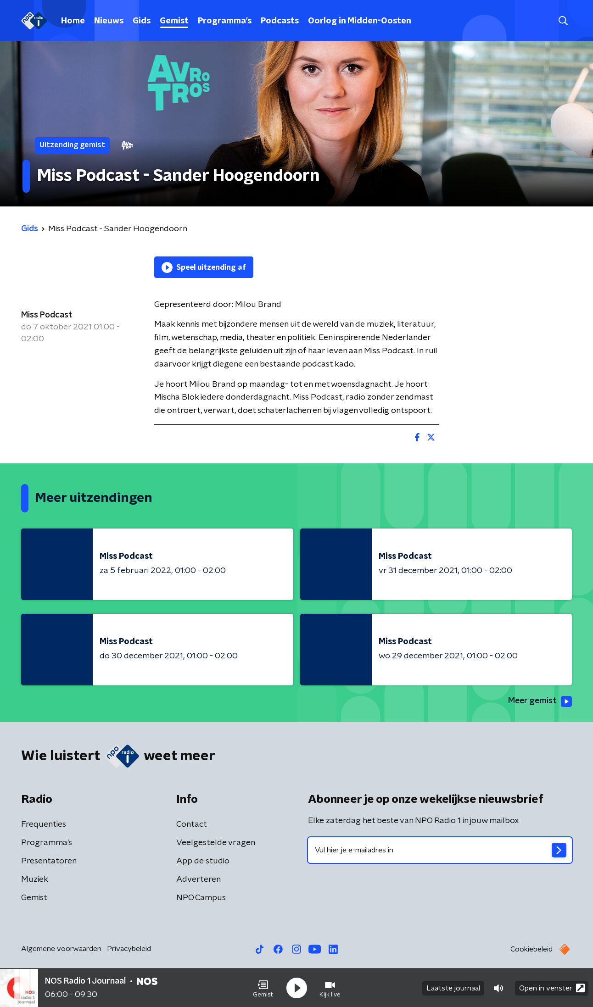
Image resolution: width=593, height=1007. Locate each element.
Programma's (225, 21)
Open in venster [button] (552, 987)
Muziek (34, 879)
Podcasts (280, 21)
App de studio (202, 861)
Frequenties (43, 824)
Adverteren (198, 879)
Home (73, 21)
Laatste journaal (453, 987)
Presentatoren (49, 861)
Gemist (174, 21)
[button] (263, 987)
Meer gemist (539, 701)
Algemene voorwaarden (61, 948)
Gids (142, 21)
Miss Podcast (46, 315)
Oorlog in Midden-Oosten (359, 21)
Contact (191, 824)
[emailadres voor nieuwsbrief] (440, 850)
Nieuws (108, 21)
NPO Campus (201, 898)
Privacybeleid (129, 948)
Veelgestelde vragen (215, 843)
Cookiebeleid (531, 949)
